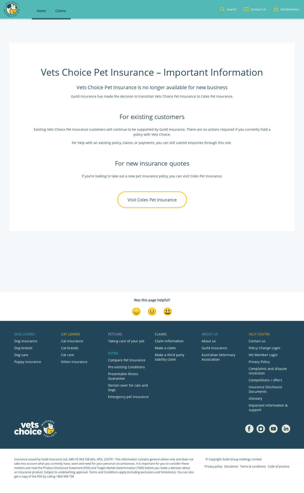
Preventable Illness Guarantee (123, 376)
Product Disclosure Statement (63, 468)
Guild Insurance (214, 348)
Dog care (21, 355)
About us (209, 341)
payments (146, 142)
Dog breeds (23, 348)
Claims (60, 11)
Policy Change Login (264, 348)
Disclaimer (231, 466)
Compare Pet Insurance (126, 360)
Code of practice (278, 466)
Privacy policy (213, 466)
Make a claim (165, 348)
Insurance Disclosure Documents (265, 389)
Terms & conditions (253, 466)
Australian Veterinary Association (218, 357)
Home (41, 11)
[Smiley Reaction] (168, 311)
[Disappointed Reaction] (136, 311)
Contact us (257, 341)
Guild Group (230, 459)
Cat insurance (72, 341)
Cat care (67, 355)
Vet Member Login (263, 355)
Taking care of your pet (126, 341)
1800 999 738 (65, 476)
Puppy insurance (27, 361)
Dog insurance (25, 341)
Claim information (169, 341)
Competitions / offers (265, 380)
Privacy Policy (259, 361)
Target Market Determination (116, 468)
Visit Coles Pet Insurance (152, 200)
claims (128, 142)
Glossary (255, 398)
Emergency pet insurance (128, 396)
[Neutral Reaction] (152, 311)
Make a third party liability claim (169, 357)
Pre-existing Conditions (126, 367)
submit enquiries (189, 142)
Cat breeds (69, 348)
